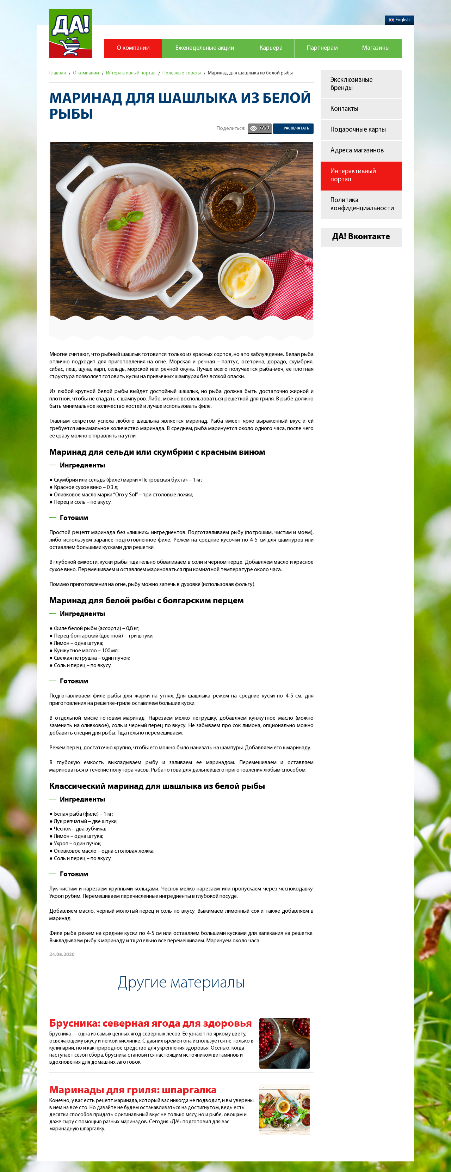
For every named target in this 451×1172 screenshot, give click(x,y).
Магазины (376, 48)
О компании (133, 48)
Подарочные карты (358, 130)
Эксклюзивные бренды (351, 84)
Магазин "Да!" (70, 33)
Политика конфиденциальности (362, 204)
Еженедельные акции (204, 48)
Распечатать (296, 128)
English (399, 20)
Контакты (344, 109)
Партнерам (322, 48)
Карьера (271, 48)
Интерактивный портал (353, 175)
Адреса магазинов (357, 150)
